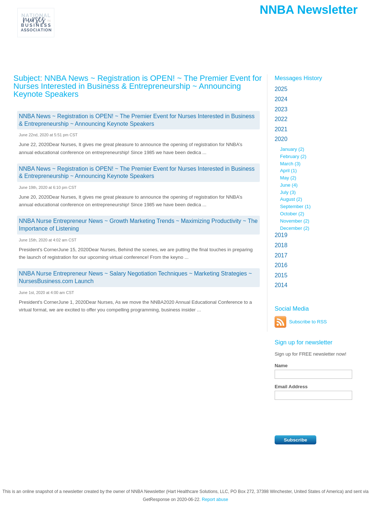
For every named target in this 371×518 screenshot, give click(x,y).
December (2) (294, 228)
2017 (281, 255)
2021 (281, 129)
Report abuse (215, 499)
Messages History (298, 78)
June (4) (288, 185)
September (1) (295, 206)
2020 (281, 139)
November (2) (294, 221)
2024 (281, 99)
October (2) (292, 213)
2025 (281, 89)
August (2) (291, 199)
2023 (281, 109)
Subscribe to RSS (308, 321)
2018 (281, 245)
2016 (281, 265)
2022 (281, 119)
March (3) (290, 163)
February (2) (293, 156)
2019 (281, 235)
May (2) (288, 178)
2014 (281, 285)
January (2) (292, 149)
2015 (281, 275)
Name (281, 365)
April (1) (288, 170)
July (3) (288, 192)
